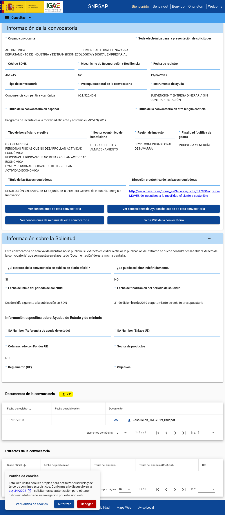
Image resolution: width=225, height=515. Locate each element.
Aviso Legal (146, 507)
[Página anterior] (166, 432)
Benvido (178, 6)
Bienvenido (140, 6)
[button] (112, 28)
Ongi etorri (196, 6)
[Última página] (184, 432)
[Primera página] (157, 432)
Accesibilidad (101, 507)
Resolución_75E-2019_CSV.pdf (151, 420)
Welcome (215, 6)
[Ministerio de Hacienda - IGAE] (33, 7)
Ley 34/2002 (20, 490)
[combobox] (121, 432)
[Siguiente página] (175, 432)
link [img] (116, 420)
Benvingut (160, 6)
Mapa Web (124, 507)
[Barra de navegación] (18, 17)
